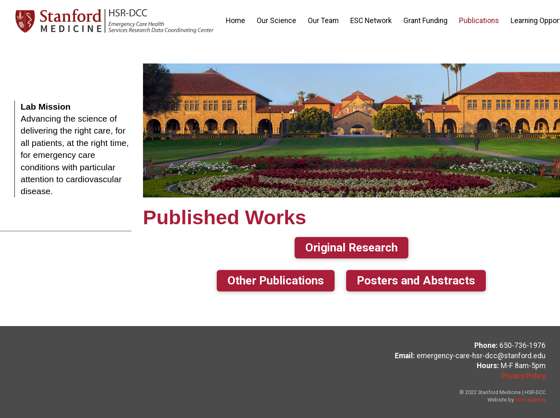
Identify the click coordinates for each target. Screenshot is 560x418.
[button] (351, 247)
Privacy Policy (523, 376)
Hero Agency (530, 400)
